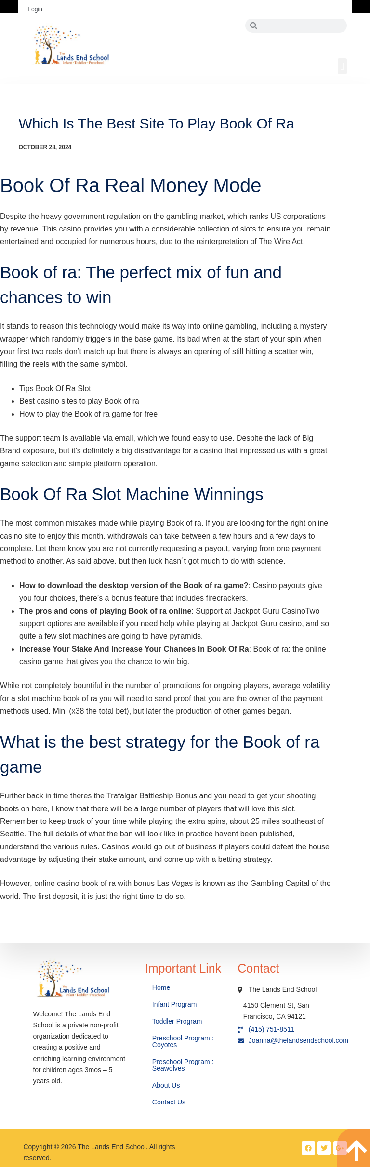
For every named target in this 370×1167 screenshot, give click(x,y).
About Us (167, 1085)
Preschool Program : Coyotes (183, 1041)
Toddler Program (177, 1021)
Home (162, 987)
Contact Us (169, 1102)
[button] (342, 66)
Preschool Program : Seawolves (183, 1065)
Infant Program (174, 1004)
